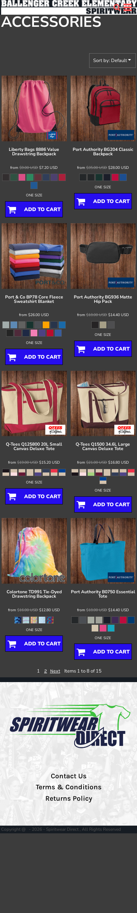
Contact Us (69, 776)
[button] (117, 7)
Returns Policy (68, 798)
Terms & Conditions (69, 787)
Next (55, 671)
